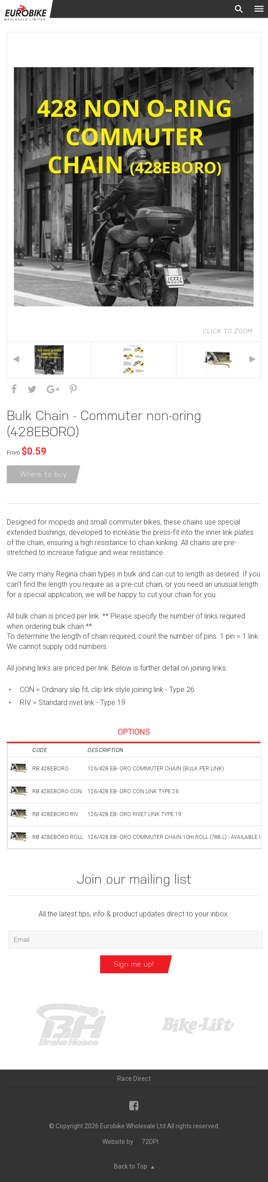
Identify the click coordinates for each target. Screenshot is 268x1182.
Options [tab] (134, 731)
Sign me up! (134, 964)
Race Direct (134, 1078)
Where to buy (43, 474)
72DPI (149, 1141)
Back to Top (134, 1166)
